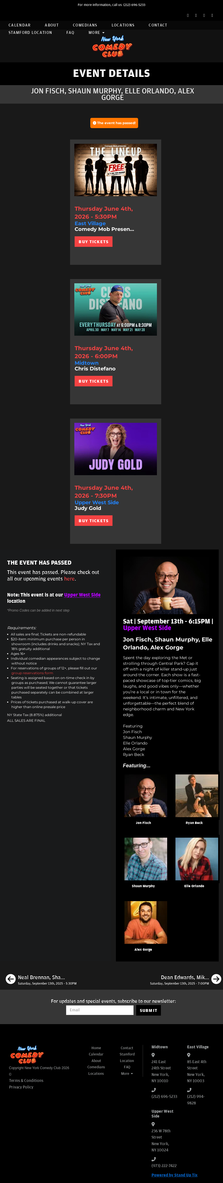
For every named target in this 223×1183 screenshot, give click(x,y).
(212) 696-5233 (134, 5)
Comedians (85, 25)
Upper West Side (82, 595)
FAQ (70, 32)
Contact (158, 25)
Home (96, 1048)
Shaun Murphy (143, 886)
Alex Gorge (143, 950)
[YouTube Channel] (212, 15)
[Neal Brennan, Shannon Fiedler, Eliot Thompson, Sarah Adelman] (41, 980)
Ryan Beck (194, 823)
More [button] (97, 32)
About (52, 25)
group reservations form (32, 673)
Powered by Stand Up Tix (175, 1175)
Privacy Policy (21, 1087)
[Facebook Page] (188, 15)
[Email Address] (100, 1010)
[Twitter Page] (196, 15)
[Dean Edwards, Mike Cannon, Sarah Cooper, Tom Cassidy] (185, 980)
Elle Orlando (194, 886)
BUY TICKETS (94, 241)
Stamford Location (30, 32)
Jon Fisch (143, 823)
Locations (123, 25)
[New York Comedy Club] (111, 46)
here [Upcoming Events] (69, 579)
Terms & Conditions (26, 1080)
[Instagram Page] (204, 15)
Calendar (19, 25)
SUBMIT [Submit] (149, 1010)
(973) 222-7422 (164, 1165)
